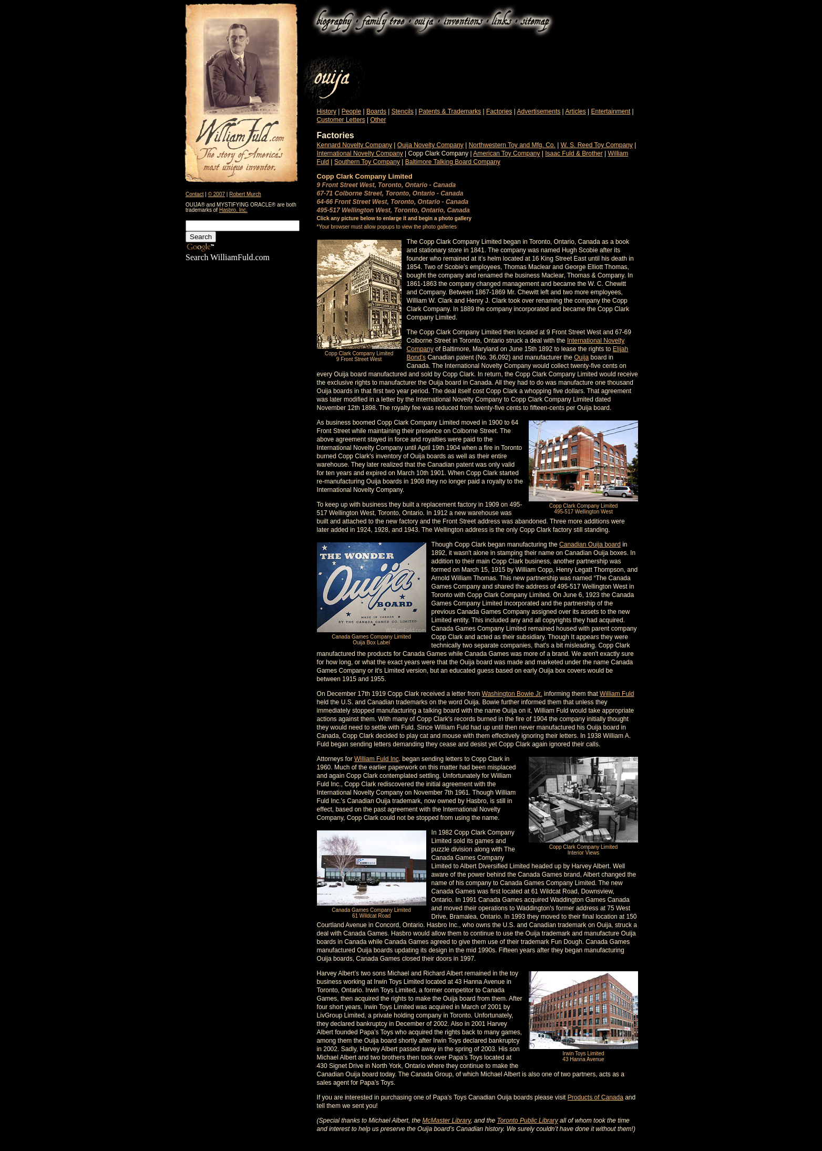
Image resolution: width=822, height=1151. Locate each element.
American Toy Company (506, 153)
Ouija (581, 357)
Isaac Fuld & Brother (573, 153)
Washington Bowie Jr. (512, 693)
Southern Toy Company (367, 162)
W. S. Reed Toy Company (597, 145)
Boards (376, 111)
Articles (575, 111)
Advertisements (539, 111)
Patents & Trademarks (450, 111)
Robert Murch (245, 194)
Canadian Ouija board (590, 544)
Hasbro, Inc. (233, 210)
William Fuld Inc (376, 759)
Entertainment (611, 111)
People (351, 111)
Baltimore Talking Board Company (452, 162)
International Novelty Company (360, 153)
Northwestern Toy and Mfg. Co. (512, 145)
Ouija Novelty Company (430, 145)
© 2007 (216, 194)
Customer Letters (341, 120)
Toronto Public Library (527, 1120)
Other (378, 120)
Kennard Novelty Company (354, 145)
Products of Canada (595, 1097)
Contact (194, 194)
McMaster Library (447, 1120)
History (326, 111)
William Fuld (617, 693)
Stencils (403, 111)
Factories (499, 111)
